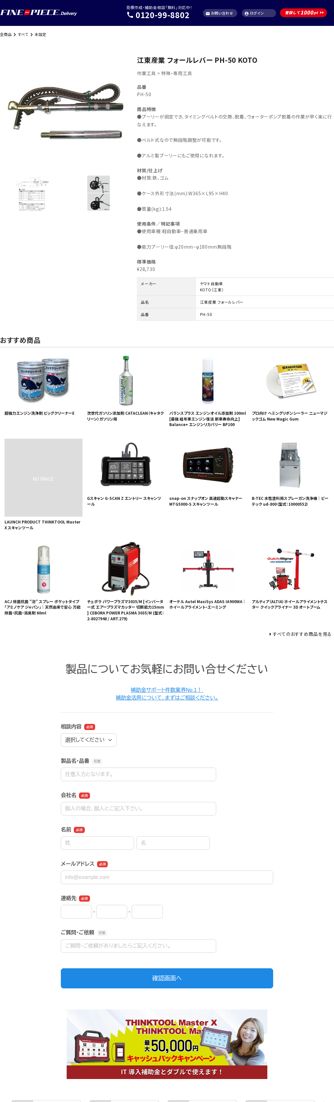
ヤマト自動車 (211, 283)
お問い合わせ (219, 13)
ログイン (254, 13)
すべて (23, 34)
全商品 (6, 34)
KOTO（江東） (212, 289)
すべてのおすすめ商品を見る (302, 634)
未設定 (40, 34)
